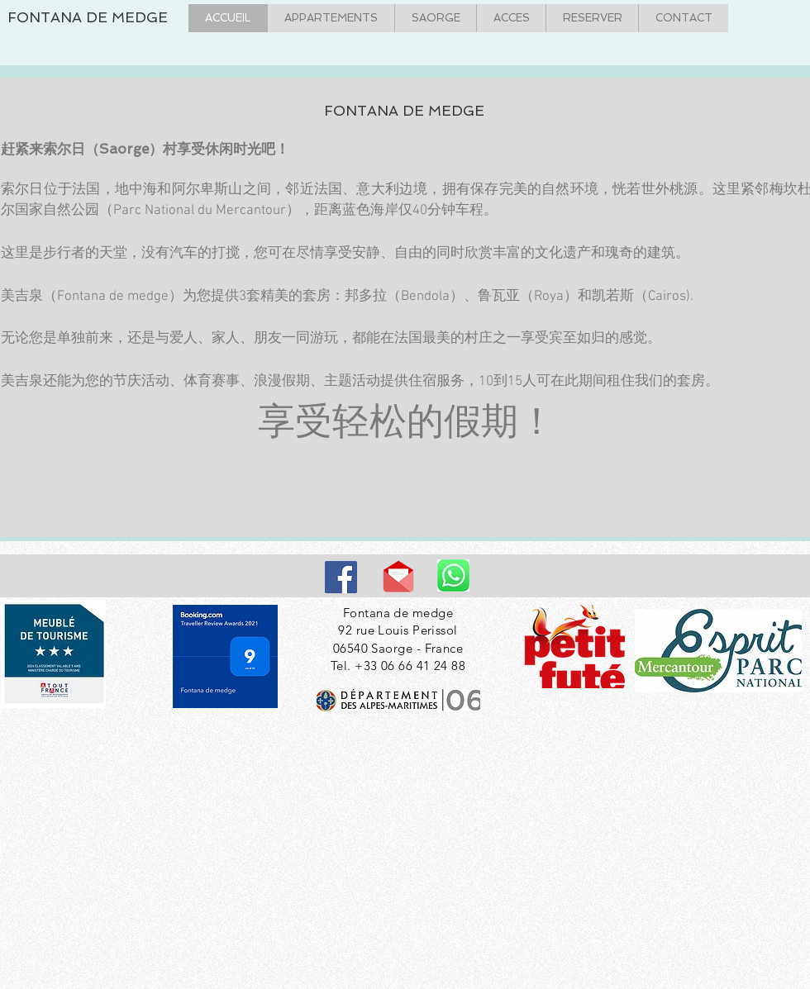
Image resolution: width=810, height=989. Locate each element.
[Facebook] (341, 577)
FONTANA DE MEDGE (87, 17)
